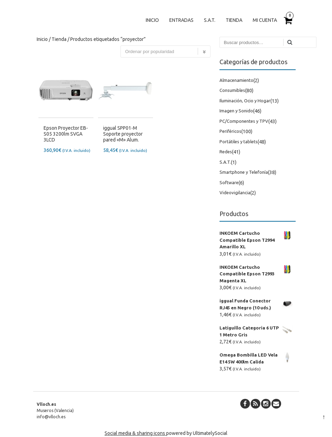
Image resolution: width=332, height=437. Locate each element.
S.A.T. (209, 20)
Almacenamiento (236, 80)
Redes (225, 151)
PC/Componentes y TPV (243, 121)
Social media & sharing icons (135, 433)
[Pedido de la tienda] (165, 51)
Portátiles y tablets (238, 141)
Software (229, 182)
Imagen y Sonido (236, 110)
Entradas (181, 20)
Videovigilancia (234, 192)
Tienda (234, 20)
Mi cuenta (265, 20)
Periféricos (230, 131)
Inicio (152, 20)
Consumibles (232, 90)
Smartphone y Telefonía (243, 172)
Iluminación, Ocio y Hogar (244, 100)
